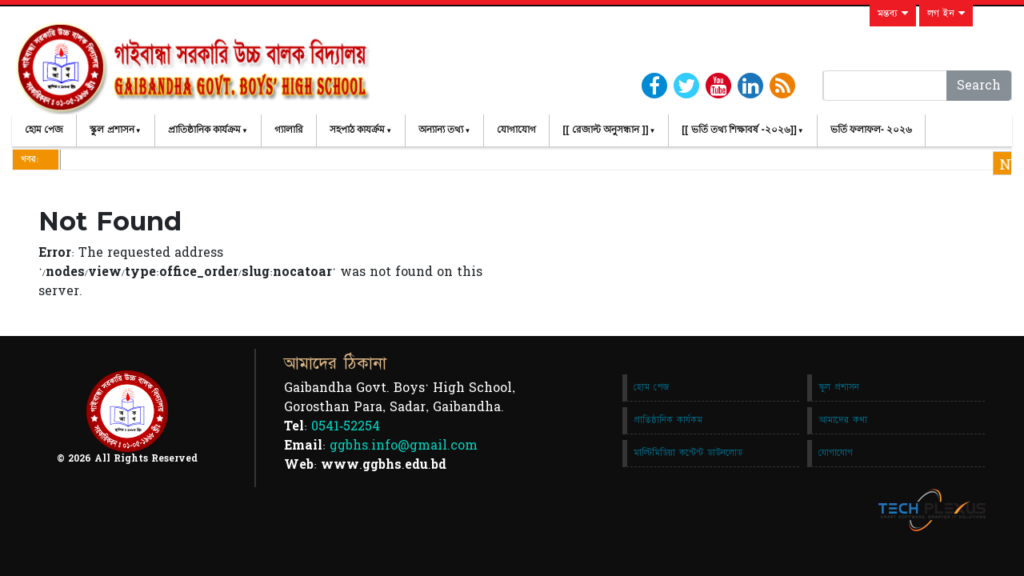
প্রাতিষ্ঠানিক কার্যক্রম (204, 129)
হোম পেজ (44, 129)
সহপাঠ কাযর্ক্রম (357, 129)
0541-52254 (345, 426)
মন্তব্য (893, 13)
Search (979, 85)
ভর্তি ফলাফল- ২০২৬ (871, 129)
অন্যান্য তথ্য (440, 129)
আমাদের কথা (842, 420)
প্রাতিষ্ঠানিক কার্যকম (668, 420)
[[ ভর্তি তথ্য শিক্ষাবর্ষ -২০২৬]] (739, 129)
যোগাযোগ (516, 129)
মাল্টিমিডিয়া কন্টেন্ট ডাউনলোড (688, 452)
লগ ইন (946, 13)
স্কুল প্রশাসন (112, 129)
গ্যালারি (288, 129)
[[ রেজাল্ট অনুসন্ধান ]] (605, 129)
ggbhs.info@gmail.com (404, 445)
